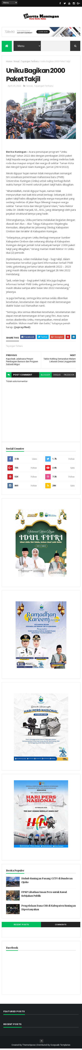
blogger (45, 376)
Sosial (16, 61)
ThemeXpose (28, 1046)
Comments (61, 926)
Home (9, 61)
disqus (56, 376)
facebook (69, 376)
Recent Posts (21, 926)
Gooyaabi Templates (60, 1046)
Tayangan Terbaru (30, 61)
